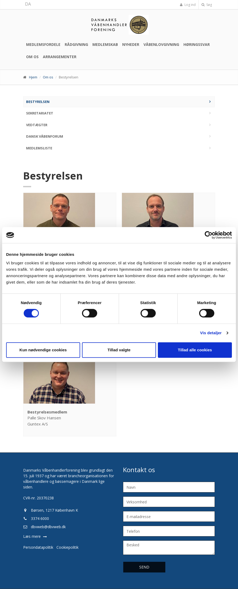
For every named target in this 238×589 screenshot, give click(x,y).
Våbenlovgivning (161, 44)
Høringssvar (196, 44)
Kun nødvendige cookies (43, 350)
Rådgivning (76, 44)
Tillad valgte (119, 350)
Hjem (33, 77)
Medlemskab (105, 44)
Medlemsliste (39, 148)
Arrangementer (59, 56)
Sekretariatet (39, 113)
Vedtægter (36, 124)
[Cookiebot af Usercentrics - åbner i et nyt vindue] (208, 235)
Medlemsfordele (43, 44)
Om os (32, 56)
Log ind (188, 4)
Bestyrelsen (38, 101)
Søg (207, 4)
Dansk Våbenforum (44, 136)
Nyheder (130, 44)
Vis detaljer (211, 333)
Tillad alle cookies (195, 350)
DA (28, 4)
